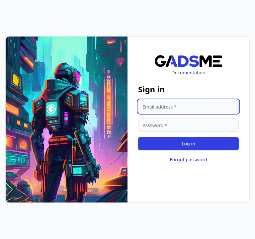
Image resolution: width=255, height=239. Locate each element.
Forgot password (188, 159)
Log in (188, 143)
